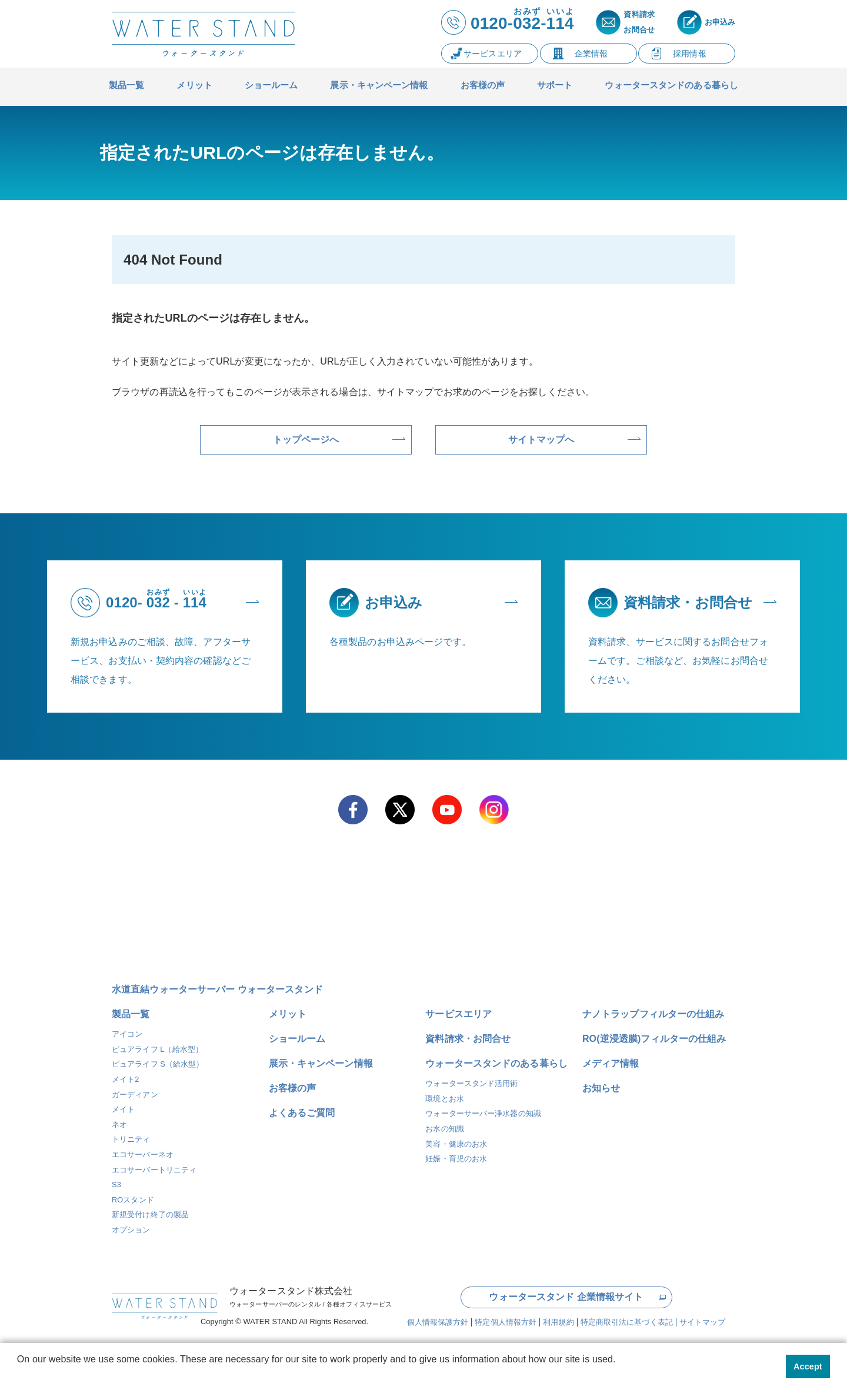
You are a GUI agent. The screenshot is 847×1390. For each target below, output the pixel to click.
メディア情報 (610, 1063)
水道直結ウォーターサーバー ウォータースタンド (217, 989)
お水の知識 (444, 1128)
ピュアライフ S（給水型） (158, 1064)
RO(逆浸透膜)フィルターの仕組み (654, 1039)
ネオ (119, 1124)
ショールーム (297, 1039)
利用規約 (558, 1321)
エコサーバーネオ (143, 1154)
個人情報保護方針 (438, 1321)
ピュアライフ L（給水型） (157, 1049)
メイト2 (125, 1079)
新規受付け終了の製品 (150, 1214)
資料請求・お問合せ (468, 1039)
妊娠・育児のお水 (456, 1158)
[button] (19, 1374)
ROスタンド (133, 1199)
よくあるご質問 (302, 1113)
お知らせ (601, 1088)
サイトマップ (702, 1321)
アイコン (127, 1034)
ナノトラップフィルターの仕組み (653, 1014)
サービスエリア (458, 1014)
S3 (116, 1184)
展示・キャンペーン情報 (321, 1063)
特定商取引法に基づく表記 (627, 1321)
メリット (287, 1014)
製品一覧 (130, 1014)
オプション (131, 1229)
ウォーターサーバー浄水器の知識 (483, 1113)
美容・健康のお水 (456, 1144)
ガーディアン (135, 1094)
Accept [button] (807, 1366)
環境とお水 (444, 1098)
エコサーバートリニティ (154, 1169)
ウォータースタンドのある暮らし (496, 1063)
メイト (123, 1109)
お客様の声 (292, 1088)
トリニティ (131, 1139)
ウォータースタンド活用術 (471, 1083)
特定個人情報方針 (505, 1321)
